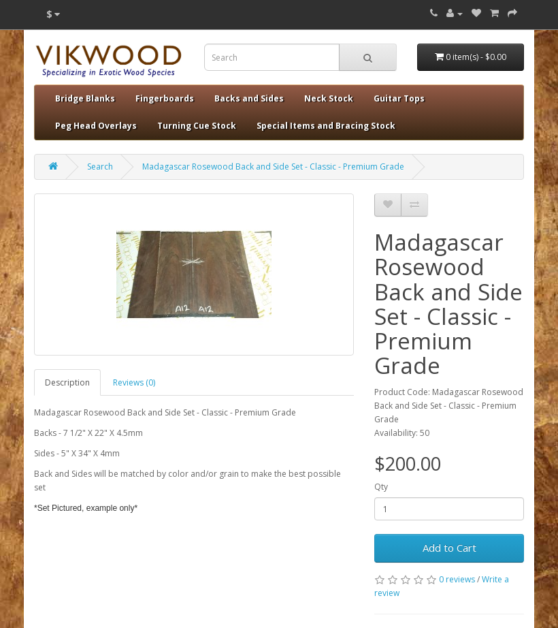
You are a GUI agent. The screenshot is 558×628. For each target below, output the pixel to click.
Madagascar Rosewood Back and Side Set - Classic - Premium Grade (273, 166)
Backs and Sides (249, 98)
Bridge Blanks (85, 98)
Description (67, 382)
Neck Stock (328, 98)
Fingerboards (164, 98)
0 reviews (457, 579)
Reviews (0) (134, 382)
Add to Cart (449, 547)
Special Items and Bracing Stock (326, 125)
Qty (381, 486)
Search (100, 166)
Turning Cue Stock (196, 125)
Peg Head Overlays (96, 125)
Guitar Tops (399, 98)
